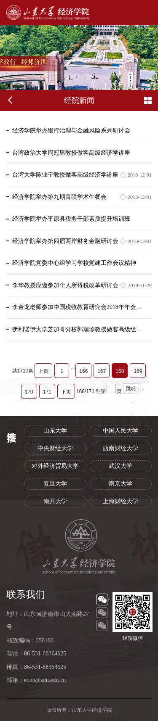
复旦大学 (55, 484)
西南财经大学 (120, 448)
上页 (43, 371)
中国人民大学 (120, 431)
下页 (66, 392)
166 (83, 371)
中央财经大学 (55, 448)
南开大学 (55, 501)
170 (29, 392)
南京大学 (120, 484)
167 (101, 371)
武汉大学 (120, 466)
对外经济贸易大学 (55, 466)
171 (47, 392)
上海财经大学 (120, 501)
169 (138, 371)
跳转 (131, 388)
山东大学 (55, 431)
